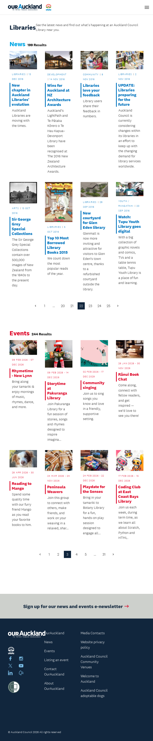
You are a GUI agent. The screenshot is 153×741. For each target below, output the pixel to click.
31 (103, 554)
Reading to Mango (21, 486)
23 (90, 306)
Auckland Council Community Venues (94, 661)
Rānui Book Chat (128, 377)
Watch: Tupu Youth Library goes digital (129, 224)
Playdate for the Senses (94, 489)
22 (81, 306)
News (48, 642)
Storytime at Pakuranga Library (57, 390)
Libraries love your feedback (91, 90)
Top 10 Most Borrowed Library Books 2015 (58, 245)
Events (49, 651)
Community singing (93, 385)
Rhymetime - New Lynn (22, 373)
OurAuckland (54, 633)
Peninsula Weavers (56, 489)
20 (63, 306)
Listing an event (56, 660)
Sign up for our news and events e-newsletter (76, 608)
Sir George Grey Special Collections (22, 226)
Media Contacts (93, 633)
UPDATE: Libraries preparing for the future (127, 95)
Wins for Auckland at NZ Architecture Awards (58, 95)
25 (108, 306)
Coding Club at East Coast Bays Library (129, 494)
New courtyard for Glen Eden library (94, 220)
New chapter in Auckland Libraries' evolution (21, 95)
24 (99, 306)
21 (71, 306)
